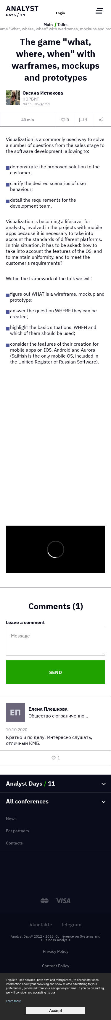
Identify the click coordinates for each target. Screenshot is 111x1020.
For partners (17, 830)
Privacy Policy (55, 951)
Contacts (14, 843)
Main (48, 25)
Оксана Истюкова (42, 93)
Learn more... (14, 1001)
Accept (55, 1010)
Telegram (71, 924)
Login (60, 13)
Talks (62, 25)
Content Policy (55, 966)
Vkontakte (41, 924)
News (11, 818)
